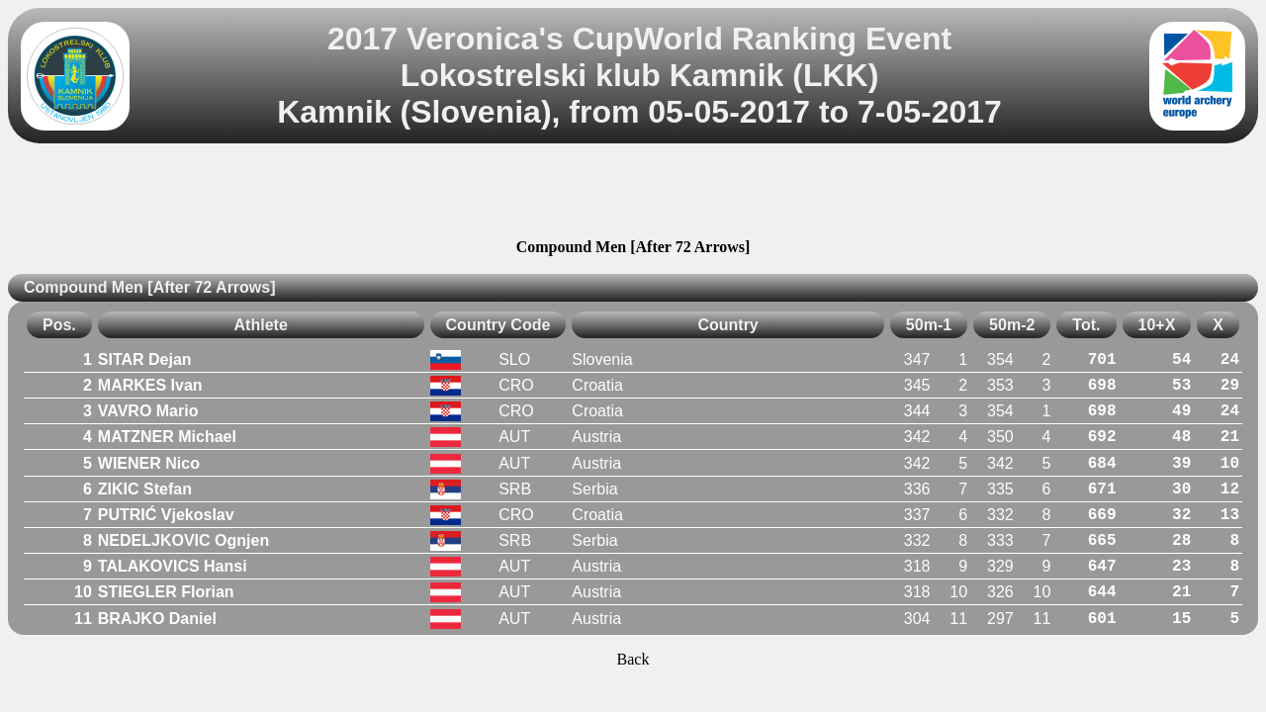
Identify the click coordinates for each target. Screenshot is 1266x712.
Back (633, 659)
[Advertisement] (633, 193)
